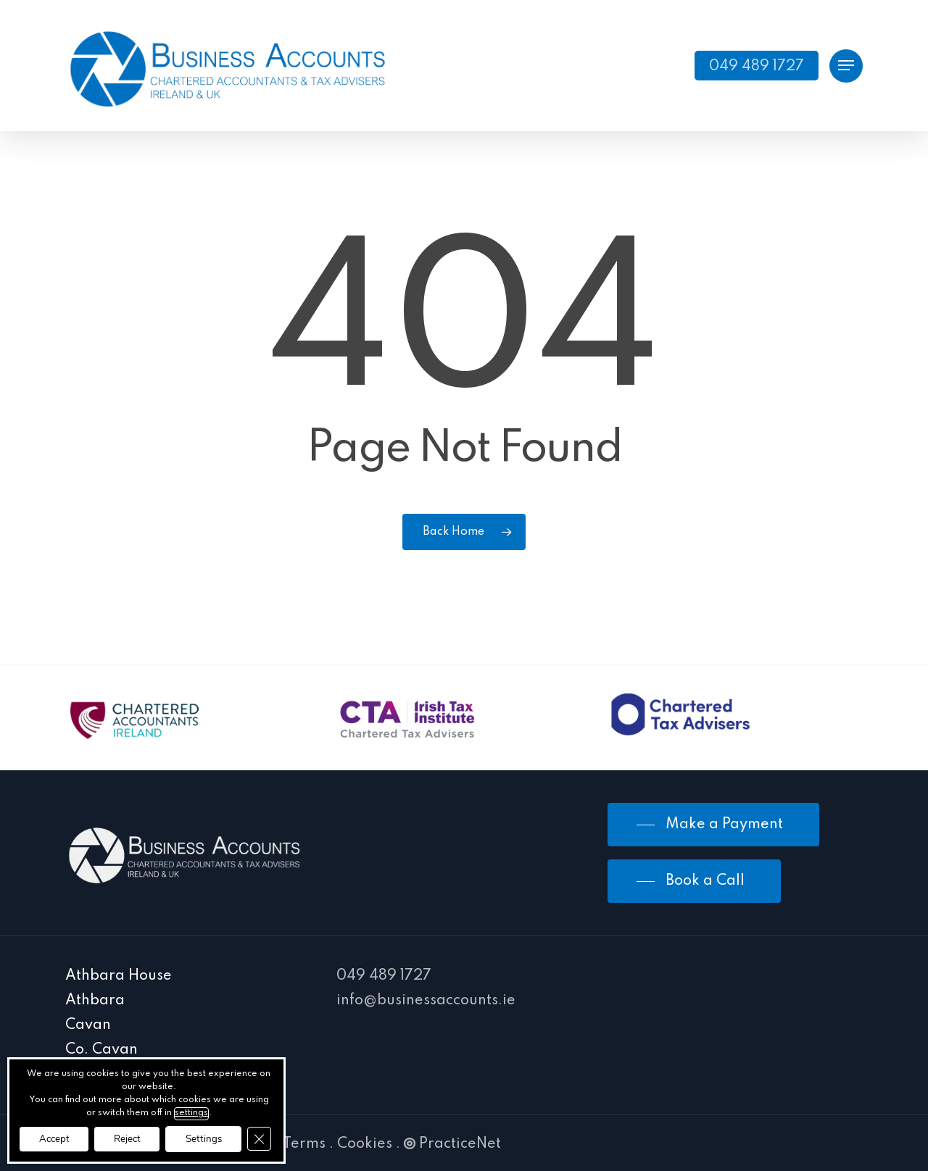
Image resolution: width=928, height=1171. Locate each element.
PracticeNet (452, 1144)
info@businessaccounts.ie (425, 1000)
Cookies (364, 1144)
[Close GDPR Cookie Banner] (280, 1138)
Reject (137, 1138)
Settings (220, 1138)
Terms (304, 1144)
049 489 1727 (383, 976)
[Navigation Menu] (846, 65)
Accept (57, 1138)
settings (196, 1111)
